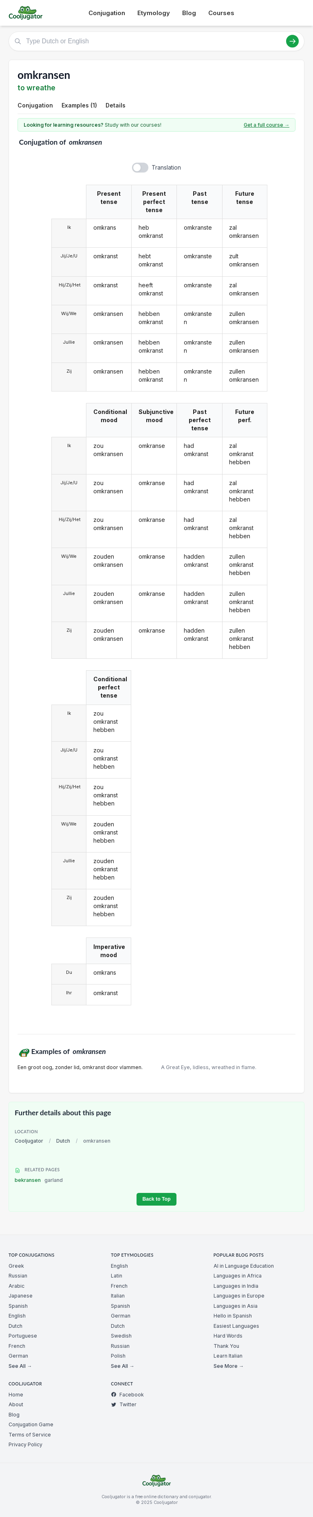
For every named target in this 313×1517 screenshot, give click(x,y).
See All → (20, 1366)
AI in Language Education (244, 1266)
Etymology (153, 13)
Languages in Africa (238, 1276)
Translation (166, 167)
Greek (16, 1266)
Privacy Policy (25, 1444)
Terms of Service (30, 1435)
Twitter (124, 1404)
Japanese (21, 1296)
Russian (18, 1276)
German (18, 1356)
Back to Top (156, 1199)
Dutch (63, 1141)
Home (16, 1395)
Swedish (121, 1336)
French (17, 1346)
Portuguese (23, 1336)
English (17, 1316)
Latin (116, 1276)
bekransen (39, 1180)
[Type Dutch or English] (156, 41)
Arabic (16, 1286)
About (16, 1404)
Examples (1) (79, 105)
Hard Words (228, 1336)
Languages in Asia (236, 1306)
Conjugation (106, 13)
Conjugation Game (31, 1424)
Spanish (18, 1306)
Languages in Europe (239, 1296)
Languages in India (236, 1286)
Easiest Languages (236, 1326)
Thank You (226, 1346)
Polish (118, 1356)
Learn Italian (228, 1356)
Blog (189, 13)
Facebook (127, 1395)
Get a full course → (266, 125)
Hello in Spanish (233, 1316)
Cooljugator (29, 1141)
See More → (229, 1366)
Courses (221, 13)
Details (116, 105)
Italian (118, 1296)
